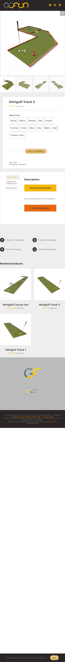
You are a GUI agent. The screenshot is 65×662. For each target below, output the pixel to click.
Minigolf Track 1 (15, 349)
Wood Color (14, 115)
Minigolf (22, 164)
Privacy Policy (48, 417)
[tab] (40, 187)
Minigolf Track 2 (49, 304)
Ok (54, 658)
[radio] (13, 121)
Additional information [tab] (11, 182)
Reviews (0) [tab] (11, 188)
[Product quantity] (16, 151)
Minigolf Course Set (16, 304)
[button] (62, 13)
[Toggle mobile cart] (50, 5)
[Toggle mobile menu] (60, 5)
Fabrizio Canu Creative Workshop (26, 417)
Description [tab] (11, 177)
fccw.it (51, 422)
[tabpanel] (40, 198)
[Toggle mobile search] (55, 5)
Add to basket (36, 151)
